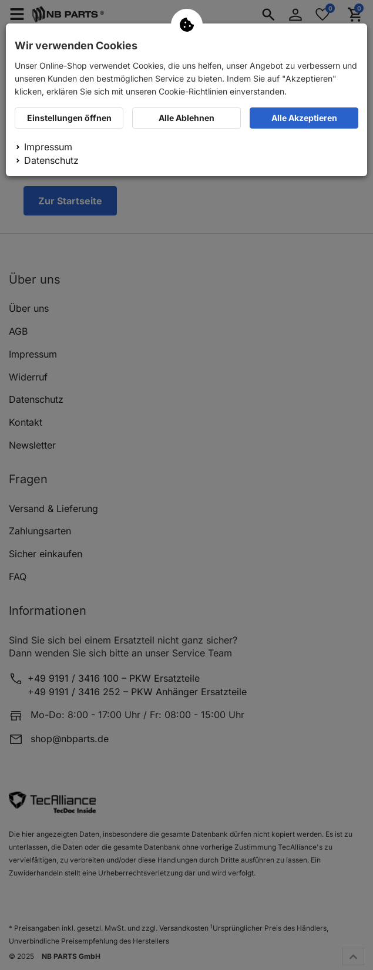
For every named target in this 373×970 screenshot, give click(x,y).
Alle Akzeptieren (304, 118)
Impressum (48, 147)
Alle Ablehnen (186, 118)
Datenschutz (51, 160)
